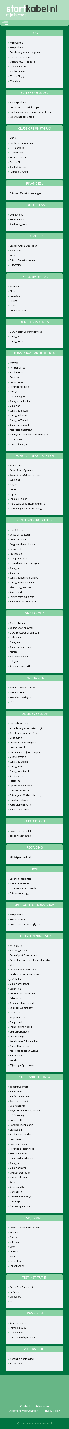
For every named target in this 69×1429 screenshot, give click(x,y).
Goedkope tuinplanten (21, 1124)
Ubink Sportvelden (19, 1031)
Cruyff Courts (16, 530)
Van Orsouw (16, 1055)
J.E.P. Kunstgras (17, 396)
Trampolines (16, 1332)
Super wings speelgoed (22, 116)
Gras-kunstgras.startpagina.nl (25, 52)
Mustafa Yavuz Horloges (22, 61)
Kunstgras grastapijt (20, 410)
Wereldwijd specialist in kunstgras (27, 503)
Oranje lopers (17, 1261)
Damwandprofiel (18, 1105)
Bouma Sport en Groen (22, 627)
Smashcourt (16, 592)
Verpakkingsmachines (21, 1206)
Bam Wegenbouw (19, 950)
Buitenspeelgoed (18, 102)
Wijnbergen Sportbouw (22, 1065)
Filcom (13, 291)
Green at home (17, 219)
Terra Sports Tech (19, 310)
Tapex (13, 494)
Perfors (13, 651)
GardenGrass (17, 372)
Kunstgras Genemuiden (22, 582)
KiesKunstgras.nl (18, 757)
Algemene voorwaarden (23, 1410)
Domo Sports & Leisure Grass (25, 475)
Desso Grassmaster (20, 534)
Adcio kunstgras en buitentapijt (26, 728)
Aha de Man (16, 945)
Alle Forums (16, 1091)
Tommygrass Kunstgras (22, 596)
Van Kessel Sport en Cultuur (24, 1050)
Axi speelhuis (16, 42)
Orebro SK (15, 162)
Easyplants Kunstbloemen (23, 544)
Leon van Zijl (16, 988)
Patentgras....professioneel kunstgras (29, 434)
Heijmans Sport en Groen (23, 969)
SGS (11, 1301)
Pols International (19, 656)
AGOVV (13, 138)
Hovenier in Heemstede (22, 1148)
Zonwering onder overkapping (26, 508)
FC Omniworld (17, 147)
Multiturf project (18, 692)
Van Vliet (14, 1060)
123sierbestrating (19, 723)
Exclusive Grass (17, 549)
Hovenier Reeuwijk (19, 386)
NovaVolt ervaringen (20, 697)
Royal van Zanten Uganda (23, 888)
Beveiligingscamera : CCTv (23, 733)
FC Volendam (16, 152)
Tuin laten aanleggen (20, 893)
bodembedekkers (19, 1086)
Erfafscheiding (17, 1115)
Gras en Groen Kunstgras (23, 742)
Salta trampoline (18, 1323)
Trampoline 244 (18, 66)
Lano (12, 1246)
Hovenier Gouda (18, 1144)
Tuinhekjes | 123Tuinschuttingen (26, 795)
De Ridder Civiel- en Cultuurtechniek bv (30, 960)
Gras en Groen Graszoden (23, 245)
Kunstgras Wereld (19, 420)
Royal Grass (16, 250)
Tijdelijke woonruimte (21, 785)
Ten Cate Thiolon (18, 498)
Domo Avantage (18, 539)
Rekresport (15, 998)
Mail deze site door (20, 883)
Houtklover (15, 1139)
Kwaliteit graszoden (20, 1172)
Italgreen (14, 1242)
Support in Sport (18, 1017)
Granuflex (15, 296)
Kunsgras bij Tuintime (21, 401)
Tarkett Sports (17, 1265)
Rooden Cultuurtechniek (22, 1003)
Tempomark (16, 1022)
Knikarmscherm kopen (21, 1158)
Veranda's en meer (19, 809)
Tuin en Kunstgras (19, 444)
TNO (12, 702)
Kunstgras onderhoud (21, 647)
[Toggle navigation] (5, 23)
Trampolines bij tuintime (22, 1337)
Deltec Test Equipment (21, 1287)
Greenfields (16, 553)
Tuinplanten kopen (19, 800)
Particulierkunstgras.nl (21, 429)
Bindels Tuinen (17, 623)
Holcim (13, 300)
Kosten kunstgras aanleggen (24, 563)
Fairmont (14, 286)
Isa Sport (14, 1292)
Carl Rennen (16, 637)
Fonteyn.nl (15, 642)
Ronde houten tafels (20, 835)
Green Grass (16, 382)
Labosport (15, 1296)
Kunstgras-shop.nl (19, 761)
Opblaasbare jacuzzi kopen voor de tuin (31, 112)
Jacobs (13, 305)
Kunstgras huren (18, 1167)
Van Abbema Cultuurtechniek (25, 1041)
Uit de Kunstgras (18, 1036)
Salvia (12, 255)
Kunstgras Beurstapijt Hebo (24, 577)
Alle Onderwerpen (19, 1096)
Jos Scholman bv (18, 979)
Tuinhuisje (15, 1201)
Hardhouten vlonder (20, 1134)
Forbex (13, 1237)
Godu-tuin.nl (16, 737)
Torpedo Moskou (19, 171)
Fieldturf (14, 1232)
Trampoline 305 (18, 1327)
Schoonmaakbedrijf (20, 666)
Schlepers (15, 1012)
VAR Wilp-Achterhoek (20, 857)
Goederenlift (16, 1120)
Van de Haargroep (19, 1046)
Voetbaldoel (16, 1363)
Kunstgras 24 (16, 341)
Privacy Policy (52, 1410)
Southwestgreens (18, 224)
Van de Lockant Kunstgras (23, 601)
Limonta (14, 1251)
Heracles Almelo (18, 157)
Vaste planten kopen (20, 804)
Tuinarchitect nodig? (20, 1196)
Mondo (13, 1256)
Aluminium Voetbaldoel (22, 1358)
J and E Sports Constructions (24, 974)
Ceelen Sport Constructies (23, 955)
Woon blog (15, 81)
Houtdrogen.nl (17, 747)
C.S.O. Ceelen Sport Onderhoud (26, 331)
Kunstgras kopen (18, 415)
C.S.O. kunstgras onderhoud (24, 632)
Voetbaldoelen (17, 71)
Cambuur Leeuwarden (21, 143)
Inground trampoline (20, 57)
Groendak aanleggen (20, 878)
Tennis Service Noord (21, 1027)
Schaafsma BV (17, 1187)
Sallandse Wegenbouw (21, 1007)
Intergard (14, 391)
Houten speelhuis (19, 919)
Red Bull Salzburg (19, 167)
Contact (25, 1406)
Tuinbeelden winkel (20, 790)
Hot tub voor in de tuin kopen (25, 107)
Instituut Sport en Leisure (22, 687)
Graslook (14, 377)
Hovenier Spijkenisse (20, 1153)
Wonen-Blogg (17, 76)
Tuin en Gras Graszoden (22, 260)
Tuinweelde (16, 265)
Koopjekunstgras (18, 558)
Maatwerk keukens (19, 1177)
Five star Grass (17, 367)
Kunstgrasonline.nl (19, 425)
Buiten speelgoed (19, 1101)
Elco (12, 964)
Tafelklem (15, 780)
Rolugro (14, 661)
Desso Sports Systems (21, 470)
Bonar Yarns (16, 465)
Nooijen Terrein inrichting (23, 993)
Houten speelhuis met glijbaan (25, 924)
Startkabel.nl (16, 1191)
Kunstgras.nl (16, 766)
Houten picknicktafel (20, 831)
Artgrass (14, 362)
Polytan (13, 484)
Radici (13, 489)
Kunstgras (15, 336)
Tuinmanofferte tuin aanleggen (26, 193)
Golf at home (16, 214)
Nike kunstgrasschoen (21, 587)
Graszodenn (16, 1129)
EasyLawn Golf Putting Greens (25, 1110)
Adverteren (42, 1406)
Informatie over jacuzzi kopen (25, 752)
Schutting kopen (18, 776)
